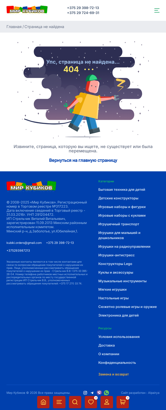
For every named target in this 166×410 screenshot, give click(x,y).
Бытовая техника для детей (121, 190)
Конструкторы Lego (115, 264)
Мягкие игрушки (112, 289)
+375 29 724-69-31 (83, 13)
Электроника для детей (118, 315)
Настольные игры (113, 298)
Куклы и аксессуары (115, 272)
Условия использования (119, 337)
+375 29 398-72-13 (83, 8)
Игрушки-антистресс (116, 255)
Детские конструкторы (118, 198)
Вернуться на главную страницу (83, 160)
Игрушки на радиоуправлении (124, 246)
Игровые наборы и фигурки (122, 207)
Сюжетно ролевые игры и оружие (127, 307)
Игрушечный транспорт (118, 224)
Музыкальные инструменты (122, 281)
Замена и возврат (113, 374)
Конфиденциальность (117, 363)
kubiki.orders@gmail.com (24, 242)
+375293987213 (18, 250)
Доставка (106, 345)
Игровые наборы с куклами (122, 215)
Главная (14, 26)
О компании (108, 354)
